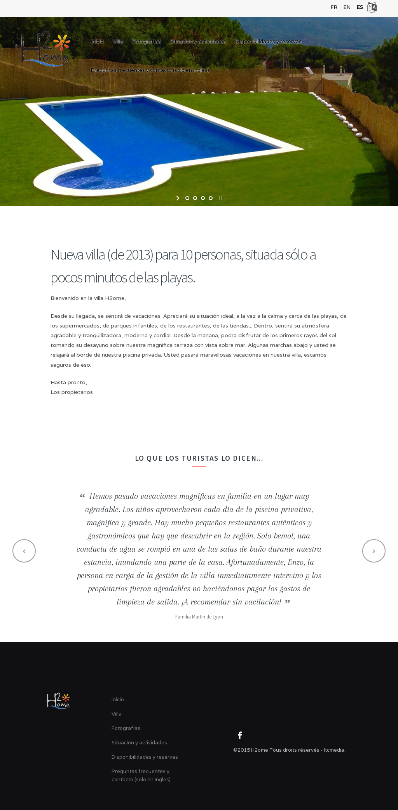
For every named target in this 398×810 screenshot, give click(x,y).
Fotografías (146, 41)
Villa (118, 41)
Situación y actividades (198, 41)
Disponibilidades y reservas (268, 41)
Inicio (97, 41)
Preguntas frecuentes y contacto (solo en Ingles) (150, 70)
